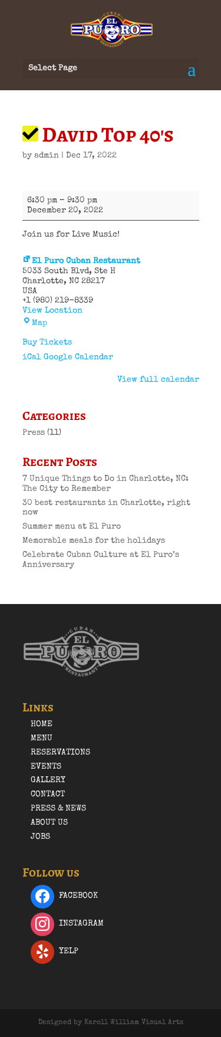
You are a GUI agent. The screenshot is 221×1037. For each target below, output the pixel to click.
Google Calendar (78, 357)
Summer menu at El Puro (71, 527)
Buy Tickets (47, 343)
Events (46, 767)
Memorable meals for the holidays (93, 541)
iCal (31, 357)
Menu (41, 738)
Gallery (48, 780)
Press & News (58, 809)
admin (46, 156)
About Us (49, 823)
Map (34, 323)
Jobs (40, 837)
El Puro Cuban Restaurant (81, 261)
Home (41, 724)
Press (33, 433)
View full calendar (158, 380)
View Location (52, 311)
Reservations (60, 753)
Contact (48, 794)
